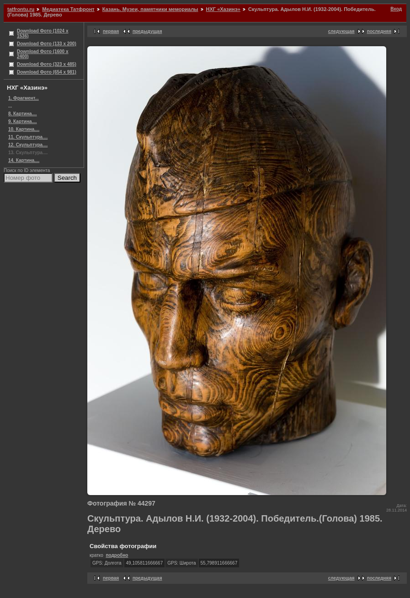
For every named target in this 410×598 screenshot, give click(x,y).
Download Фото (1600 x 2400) (43, 54)
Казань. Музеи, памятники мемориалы (150, 9)
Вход (396, 8)
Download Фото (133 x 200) (46, 43)
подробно (117, 555)
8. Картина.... (22, 113)
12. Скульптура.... (28, 144)
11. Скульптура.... (28, 137)
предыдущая (147, 31)
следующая (341, 31)
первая (111, 31)
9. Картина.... (22, 121)
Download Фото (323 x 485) (46, 64)
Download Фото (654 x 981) (46, 72)
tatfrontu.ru (20, 9)
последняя (379, 31)
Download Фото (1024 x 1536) (43, 33)
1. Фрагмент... (23, 98)
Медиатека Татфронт (68, 9)
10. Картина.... (23, 129)
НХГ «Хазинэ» (223, 9)
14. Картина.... (23, 160)
